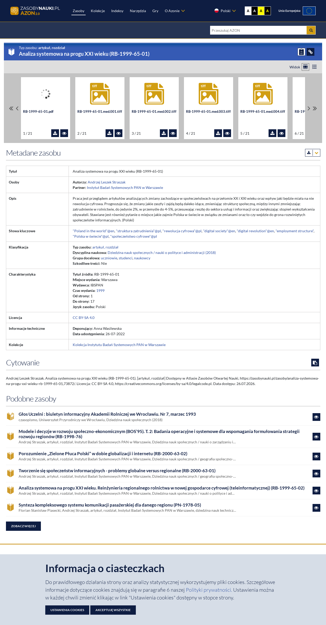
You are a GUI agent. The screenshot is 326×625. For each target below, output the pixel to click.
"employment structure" (295, 231)
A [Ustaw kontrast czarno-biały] (254, 11)
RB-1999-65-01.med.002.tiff (154, 112)
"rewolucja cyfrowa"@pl (182, 231)
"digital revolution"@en (255, 231)
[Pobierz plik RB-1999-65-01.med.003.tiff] (218, 133)
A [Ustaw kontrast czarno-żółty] (267, 11)
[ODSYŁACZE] (310, 52)
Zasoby (78, 11)
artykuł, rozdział (105, 247)
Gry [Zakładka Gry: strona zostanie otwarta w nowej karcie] (155, 11)
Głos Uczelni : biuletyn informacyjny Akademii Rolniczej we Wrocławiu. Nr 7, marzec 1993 (107, 414)
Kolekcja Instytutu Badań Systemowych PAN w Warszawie (119, 344)
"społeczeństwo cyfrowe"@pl (133, 236)
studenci (125, 258)
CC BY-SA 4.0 (83, 317)
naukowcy (142, 258)
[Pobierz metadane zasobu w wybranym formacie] (312, 153)
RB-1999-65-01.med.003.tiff (208, 112)
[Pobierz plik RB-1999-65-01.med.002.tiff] (164, 133)
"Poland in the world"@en (93, 231)
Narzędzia (138, 11)
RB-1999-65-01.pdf (38, 112)
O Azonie (172, 11)
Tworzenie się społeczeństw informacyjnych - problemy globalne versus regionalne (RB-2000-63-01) (117, 470)
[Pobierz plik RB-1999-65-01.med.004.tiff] (272, 133)
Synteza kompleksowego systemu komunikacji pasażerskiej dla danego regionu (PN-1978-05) (110, 505)
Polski (222, 10)
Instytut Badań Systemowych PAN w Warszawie (125, 187)
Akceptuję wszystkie (113, 610)
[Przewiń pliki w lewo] (17, 108)
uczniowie (109, 258)
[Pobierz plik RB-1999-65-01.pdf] (55, 133)
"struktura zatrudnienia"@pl (138, 231)
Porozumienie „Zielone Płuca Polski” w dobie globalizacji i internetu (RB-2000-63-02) (103, 453)
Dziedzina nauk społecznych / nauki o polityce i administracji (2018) (162, 252)
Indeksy (117, 11)
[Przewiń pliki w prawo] (309, 108)
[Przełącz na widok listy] (314, 67)
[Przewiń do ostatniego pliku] (315, 108)
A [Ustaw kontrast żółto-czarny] (261, 11)
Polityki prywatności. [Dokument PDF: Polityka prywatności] (209, 590)
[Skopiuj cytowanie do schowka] (315, 362)
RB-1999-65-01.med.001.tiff (99, 112)
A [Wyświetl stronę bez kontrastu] (248, 11)
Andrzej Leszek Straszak (106, 182)
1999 (100, 290)
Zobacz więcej (23, 526)
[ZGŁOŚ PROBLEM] (301, 52)
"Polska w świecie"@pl (91, 236)
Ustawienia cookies (67, 610)
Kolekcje (98, 11)
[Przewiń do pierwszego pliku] (11, 108)
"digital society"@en (219, 231)
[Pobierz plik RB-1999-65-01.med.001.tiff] (109, 133)
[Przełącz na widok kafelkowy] (305, 67)
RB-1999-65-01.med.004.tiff (262, 112)
